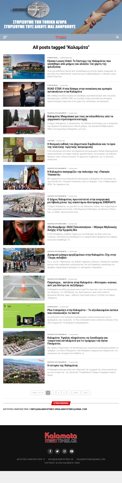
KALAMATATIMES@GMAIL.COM (72, 421)
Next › (76, 405)
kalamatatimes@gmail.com (91, 471)
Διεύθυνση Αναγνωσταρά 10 (31, 471)
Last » (86, 405)
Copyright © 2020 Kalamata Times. (62, 475)
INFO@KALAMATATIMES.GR (44, 421)
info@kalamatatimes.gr (60, 471)
